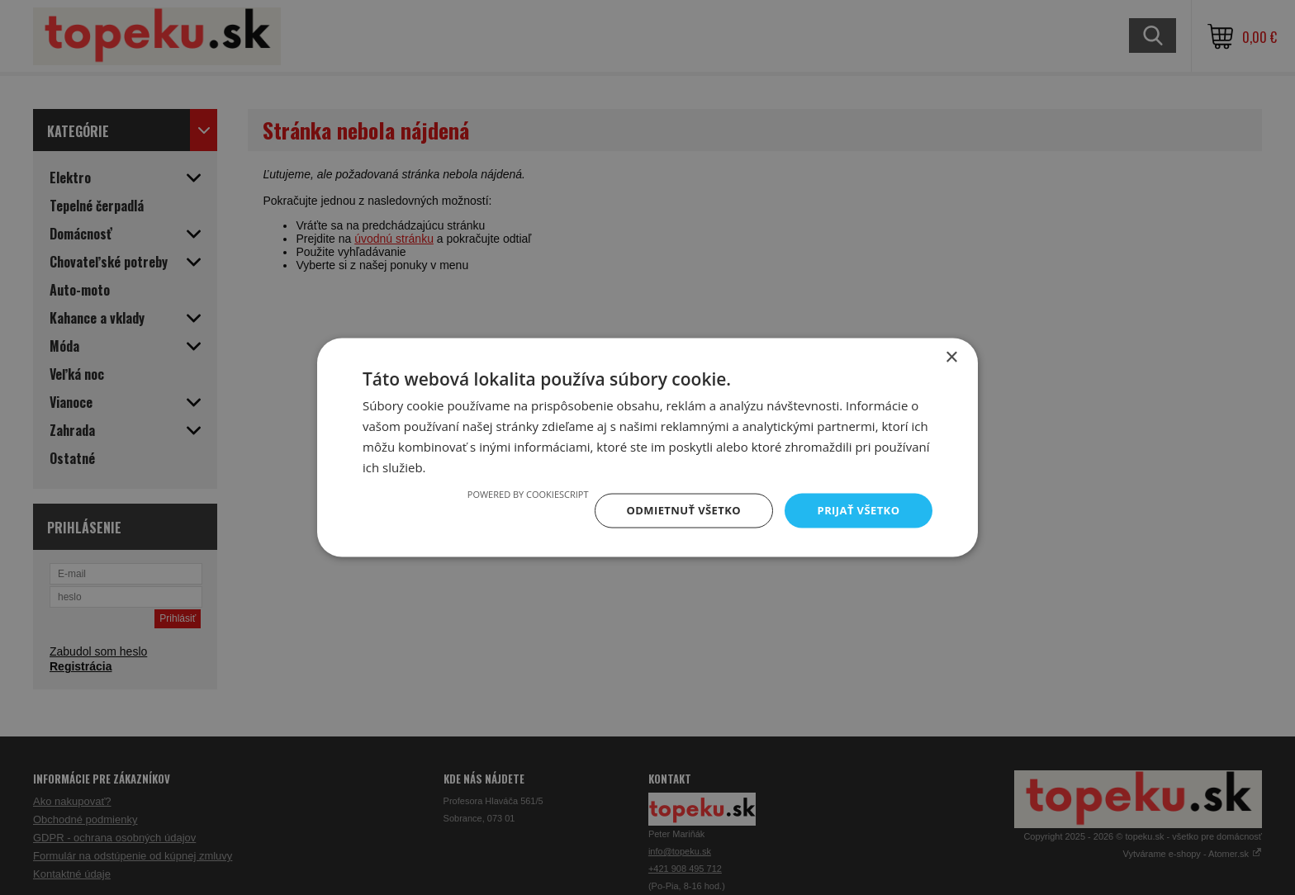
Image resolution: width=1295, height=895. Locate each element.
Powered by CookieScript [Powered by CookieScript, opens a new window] (516, 492)
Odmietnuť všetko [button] (676, 510)
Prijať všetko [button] (857, 510)
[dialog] (647, 447)
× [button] (951, 356)
